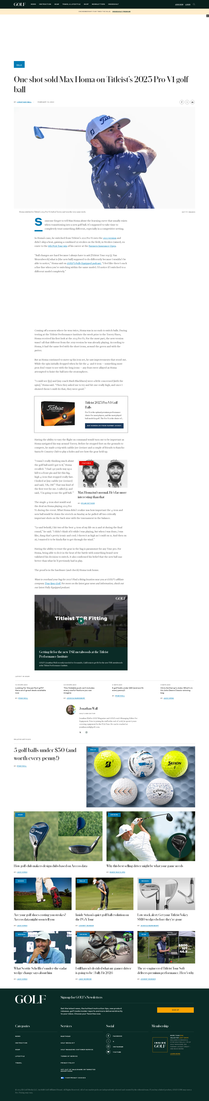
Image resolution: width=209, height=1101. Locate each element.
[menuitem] (113, 4)
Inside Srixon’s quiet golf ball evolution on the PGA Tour (102, 917)
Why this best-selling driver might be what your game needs (144, 866)
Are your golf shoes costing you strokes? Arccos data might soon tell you (40, 917)
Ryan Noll (23, 698)
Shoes (21, 881)
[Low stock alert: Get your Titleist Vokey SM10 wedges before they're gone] (166, 894)
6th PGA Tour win (57, 246)
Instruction (45, 4)
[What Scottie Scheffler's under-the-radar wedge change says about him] (43, 947)
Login (187, 4)
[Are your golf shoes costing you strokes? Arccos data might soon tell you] (43, 894)
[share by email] (192, 102)
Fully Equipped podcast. (84, 263)
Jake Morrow (85, 979)
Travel (18, 1063)
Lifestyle (20, 1056)
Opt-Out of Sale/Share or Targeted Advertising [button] (78, 1070)
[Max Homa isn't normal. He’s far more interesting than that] (103, 474)
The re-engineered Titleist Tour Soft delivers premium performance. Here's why (165, 971)
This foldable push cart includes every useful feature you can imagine (79, 690)
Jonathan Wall (24, 102)
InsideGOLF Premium (121, 11)
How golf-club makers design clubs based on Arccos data (50, 866)
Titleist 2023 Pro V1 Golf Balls (101, 405)
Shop (86, 4)
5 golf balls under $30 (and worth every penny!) (128, 689)
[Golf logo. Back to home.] (30, 999)
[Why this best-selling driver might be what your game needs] (150, 836)
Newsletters (98, 4)
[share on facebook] (182, 102)
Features (86, 463)
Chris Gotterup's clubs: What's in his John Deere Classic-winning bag (176, 690)
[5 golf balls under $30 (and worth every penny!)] (140, 776)
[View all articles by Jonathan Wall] (71, 710)
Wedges (145, 881)
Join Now (179, 4)
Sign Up (175, 1010)
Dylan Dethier (88, 503)
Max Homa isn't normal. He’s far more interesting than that (102, 495)
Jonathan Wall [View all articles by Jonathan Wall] (88, 708)
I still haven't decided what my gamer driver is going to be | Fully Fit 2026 (103, 971)
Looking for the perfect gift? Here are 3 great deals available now (30, 690)
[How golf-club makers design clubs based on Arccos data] (58, 836)
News (33, 4)
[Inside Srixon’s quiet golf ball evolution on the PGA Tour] (104, 894)
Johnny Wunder (86, 925)
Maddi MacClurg (117, 872)
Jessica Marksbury (76, 698)
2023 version (109, 238)
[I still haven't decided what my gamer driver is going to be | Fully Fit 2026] (104, 947)
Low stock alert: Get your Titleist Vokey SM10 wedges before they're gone (162, 917)
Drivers (114, 814)
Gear (56, 4)
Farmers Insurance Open (102, 246)
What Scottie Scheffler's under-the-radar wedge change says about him (40, 971)
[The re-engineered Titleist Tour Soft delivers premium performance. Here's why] (166, 947)
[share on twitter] (187, 102)
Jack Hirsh (169, 698)
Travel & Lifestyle (71, 4)
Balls (19, 65)
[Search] (194, 4)
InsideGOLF (113, 4)
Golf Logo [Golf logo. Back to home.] (20, 4)
